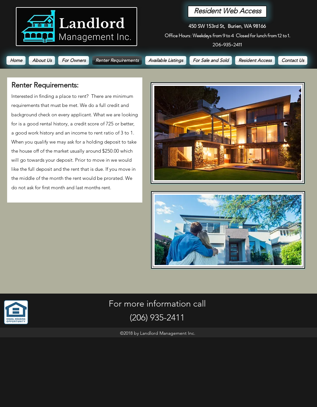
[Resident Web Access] (227, 11)
